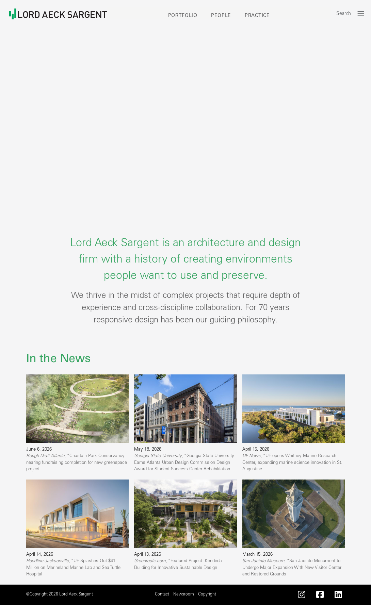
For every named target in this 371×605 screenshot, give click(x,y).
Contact (162, 594)
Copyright (207, 594)
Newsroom (183, 594)
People (221, 15)
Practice (257, 15)
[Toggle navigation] (361, 13)
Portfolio (182, 15)
